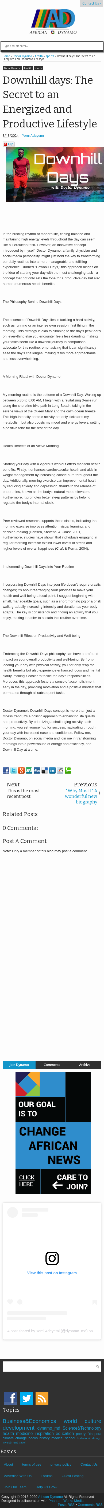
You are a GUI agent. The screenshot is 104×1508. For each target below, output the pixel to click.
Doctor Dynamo (12, 68)
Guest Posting (73, 1476)
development (20, 1428)
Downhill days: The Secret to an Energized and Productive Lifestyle (50, 102)
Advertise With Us (18, 1476)
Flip (8, 144)
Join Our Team (15, 1487)
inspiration (45, 1433)
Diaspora (94, 1434)
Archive (84, 1065)
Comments (52, 1065)
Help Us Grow (46, 1487)
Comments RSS (90, 1505)
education (66, 1433)
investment (11, 1442)
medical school (64, 1438)
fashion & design (89, 1438)
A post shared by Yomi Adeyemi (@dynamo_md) (47, 1331)
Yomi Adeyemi (33, 136)
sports (38, 68)
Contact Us (90, 3)
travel (22, 1442)
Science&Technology (82, 1428)
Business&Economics (33, 1421)
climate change (15, 1438)
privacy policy (61, 1464)
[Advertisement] (52, 1019)
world (74, 1421)
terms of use (31, 1464)
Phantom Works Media (65, 1501)
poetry (81, 1434)
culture (93, 1421)
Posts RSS (66, 1505)
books (33, 1438)
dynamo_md (50, 1428)
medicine (25, 1433)
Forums (46, 1476)
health (28, 68)
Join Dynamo (19, 1065)
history (46, 1438)
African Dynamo (51, 1497)
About (8, 1464)
